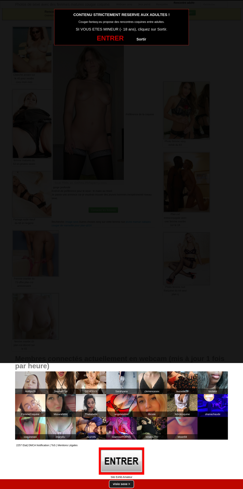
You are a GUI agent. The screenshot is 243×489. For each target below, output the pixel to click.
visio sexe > (121, 484)
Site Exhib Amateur (121, 477)
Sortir (141, 39)
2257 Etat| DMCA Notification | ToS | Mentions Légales (47, 445)
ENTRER (110, 38)
